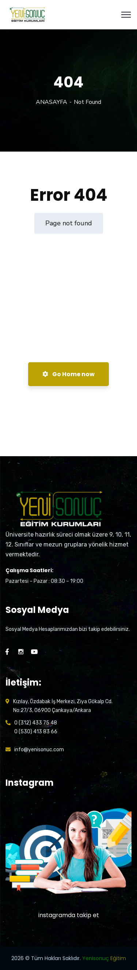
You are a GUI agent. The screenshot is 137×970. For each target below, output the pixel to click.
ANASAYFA (51, 102)
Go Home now (68, 374)
